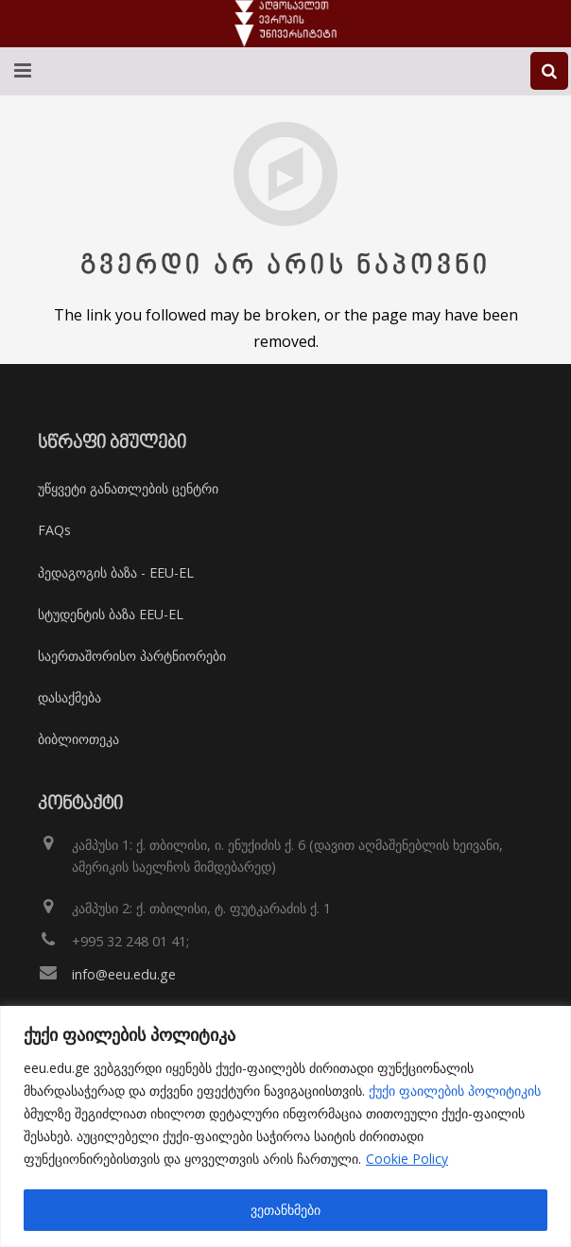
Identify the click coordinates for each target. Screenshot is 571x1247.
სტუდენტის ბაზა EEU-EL (110, 614)
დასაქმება (69, 697)
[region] (285, 1126)
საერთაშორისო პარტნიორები (132, 656)
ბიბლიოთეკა (78, 739)
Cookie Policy (407, 1159)
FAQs (54, 530)
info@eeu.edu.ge (124, 974)
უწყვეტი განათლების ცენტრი (128, 488)
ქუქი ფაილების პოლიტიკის (455, 1091)
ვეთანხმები (285, 1210)
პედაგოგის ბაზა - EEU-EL (116, 572)
